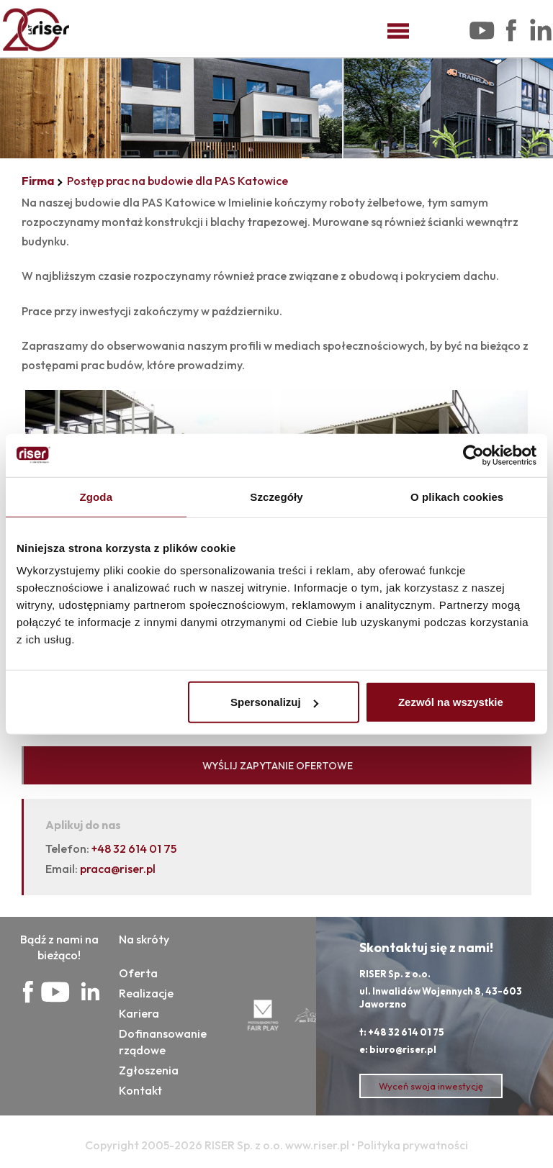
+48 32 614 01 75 (133, 848)
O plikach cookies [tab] (456, 496)
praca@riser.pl (118, 868)
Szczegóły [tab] (276, 496)
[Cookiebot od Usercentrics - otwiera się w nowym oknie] (473, 455)
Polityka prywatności (412, 1145)
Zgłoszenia (149, 1070)
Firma (38, 180)
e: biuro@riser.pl (397, 1049)
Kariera (139, 1013)
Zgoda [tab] (96, 496)
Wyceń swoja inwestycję (431, 1086)
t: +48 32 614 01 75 (401, 1032)
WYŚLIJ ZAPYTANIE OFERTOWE (277, 765)
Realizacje (146, 993)
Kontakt (140, 1090)
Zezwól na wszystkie (450, 702)
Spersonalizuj (274, 702)
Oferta (138, 973)
